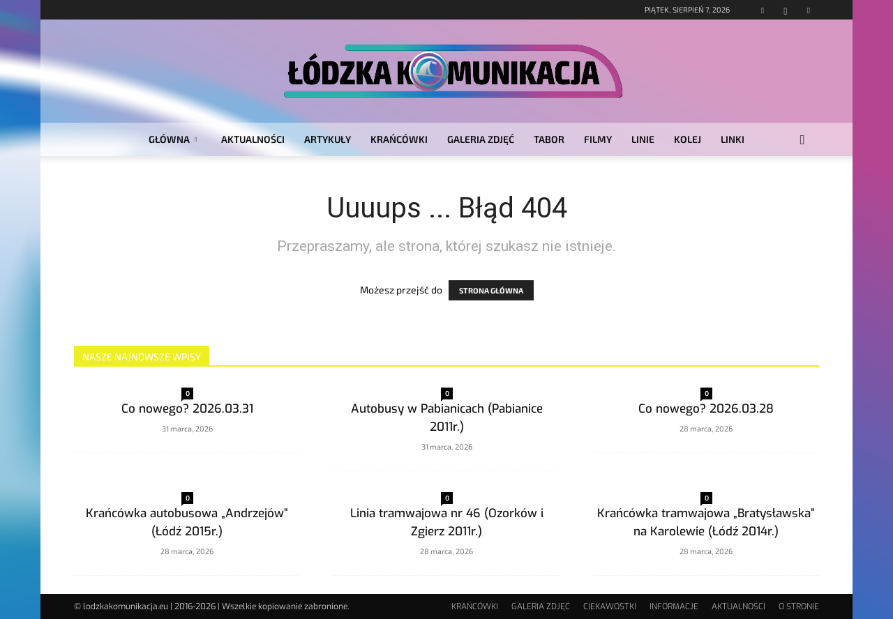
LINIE (642, 139)
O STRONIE (799, 606)
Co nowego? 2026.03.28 (706, 409)
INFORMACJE (674, 606)
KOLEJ (687, 139)
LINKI (732, 139)
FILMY (598, 139)
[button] (802, 140)
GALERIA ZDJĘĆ (480, 139)
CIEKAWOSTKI (609, 606)
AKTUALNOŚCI (253, 139)
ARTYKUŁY (327, 139)
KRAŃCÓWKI (399, 139)
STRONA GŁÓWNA (491, 290)
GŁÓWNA (173, 139)
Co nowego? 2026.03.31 (187, 409)
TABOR (549, 139)
